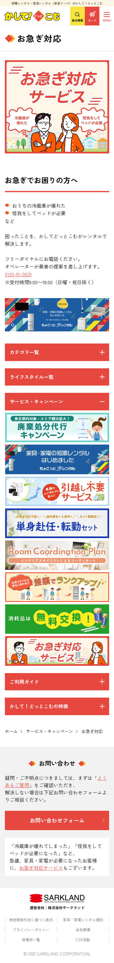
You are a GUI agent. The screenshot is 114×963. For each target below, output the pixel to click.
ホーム (11, 731)
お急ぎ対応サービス (41, 867)
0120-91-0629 (18, 274)
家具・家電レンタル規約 (83, 919)
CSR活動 (83, 939)
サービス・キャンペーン (49, 731)
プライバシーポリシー (31, 929)
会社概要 (83, 929)
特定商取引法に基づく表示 (31, 919)
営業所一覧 (31, 939)
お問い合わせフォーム (57, 820)
